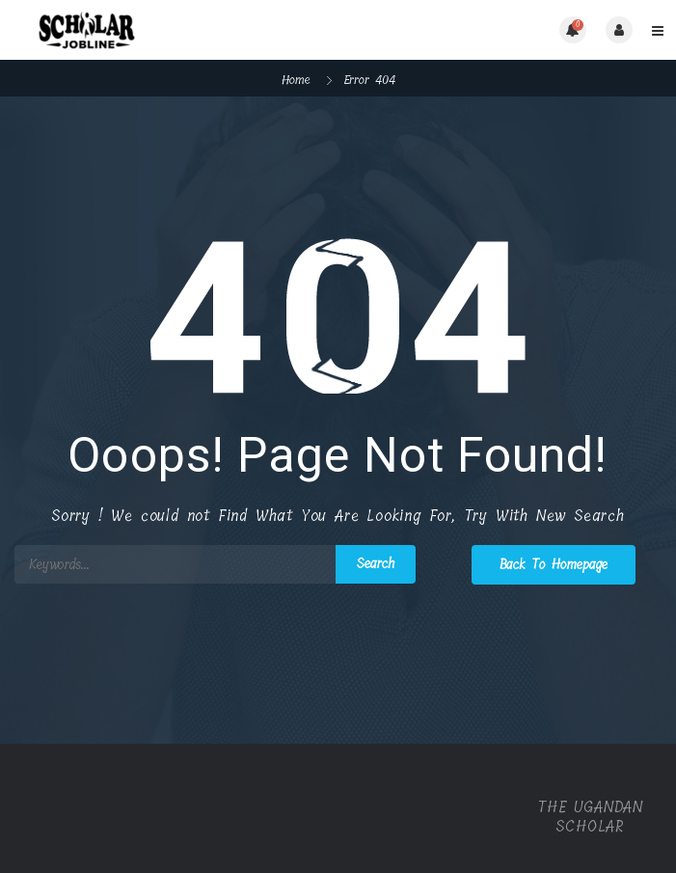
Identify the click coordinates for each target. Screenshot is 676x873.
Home (296, 79)
